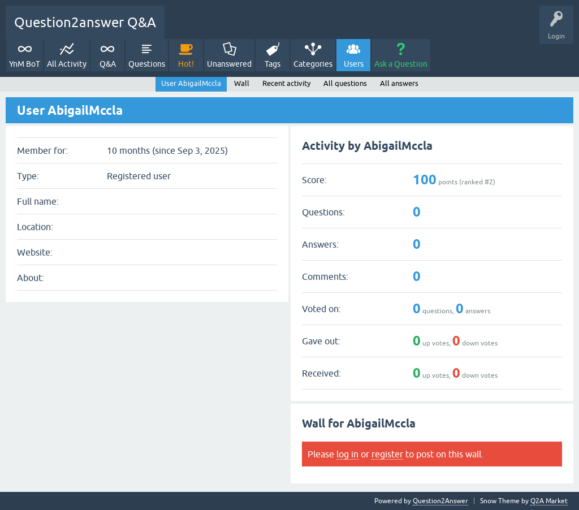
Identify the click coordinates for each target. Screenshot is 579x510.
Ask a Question (400, 63)
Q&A (108, 63)
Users (354, 63)
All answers (399, 83)
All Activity (67, 63)
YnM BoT (24, 63)
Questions (146, 63)
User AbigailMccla (191, 83)
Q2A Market (549, 501)
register (387, 454)
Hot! (186, 63)
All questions (345, 83)
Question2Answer (440, 501)
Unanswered (229, 63)
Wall (241, 83)
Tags (272, 63)
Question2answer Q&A (85, 22)
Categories (312, 63)
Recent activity (286, 83)
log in (347, 454)
